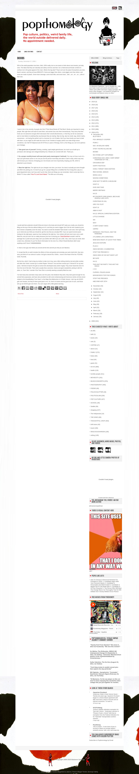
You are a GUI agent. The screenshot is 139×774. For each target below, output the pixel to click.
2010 (93, 129)
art (91, 330)
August (95, 295)
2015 (93, 114)
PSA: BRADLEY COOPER (101, 139)
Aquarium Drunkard (100, 692)
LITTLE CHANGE (98, 216)
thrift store (94, 424)
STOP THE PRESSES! (100, 278)
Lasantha (68, 771)
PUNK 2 (95, 142)
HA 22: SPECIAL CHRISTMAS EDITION (106, 213)
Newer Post (21, 293)
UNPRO (95, 229)
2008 (93, 321)
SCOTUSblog (97, 708)
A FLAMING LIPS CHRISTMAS (103, 237)
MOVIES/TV (95, 377)
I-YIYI (95, 269)
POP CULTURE (96, 399)
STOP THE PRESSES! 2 (101, 252)
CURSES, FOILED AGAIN (101, 272)
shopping (94, 410)
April (95, 307)
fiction (92, 356)
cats (92, 341)
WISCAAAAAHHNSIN (98, 431)
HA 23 (95, 193)
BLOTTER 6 (97, 136)
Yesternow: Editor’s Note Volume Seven (105, 694)
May (94, 304)
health (93, 370)
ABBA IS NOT (97, 210)
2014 (93, 117)
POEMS (93, 388)
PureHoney (97, 725)
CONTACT (39, 52)
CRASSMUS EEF (99, 163)
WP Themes (53, 771)
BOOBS (20, 58)
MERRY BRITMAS (99, 190)
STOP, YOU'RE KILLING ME (102, 149)
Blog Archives (107, 58)
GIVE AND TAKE (98, 187)
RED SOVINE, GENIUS (100, 172)
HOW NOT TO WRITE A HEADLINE (104, 181)
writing (93, 435)
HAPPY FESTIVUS (99, 166)
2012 (93, 123)
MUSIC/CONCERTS (97, 381)
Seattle (93, 406)
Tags (117, 58)
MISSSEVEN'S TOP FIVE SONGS (104, 275)
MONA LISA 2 (97, 175)
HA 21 (95, 261)
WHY (94, 223)
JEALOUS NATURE (99, 243)
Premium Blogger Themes (79, 771)
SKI (94, 220)
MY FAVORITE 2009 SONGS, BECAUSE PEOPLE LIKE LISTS (106, 197)
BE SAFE (96, 258)
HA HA (93, 367)
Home (19, 52)
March (95, 310)
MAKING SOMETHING (100, 178)
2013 (93, 120)
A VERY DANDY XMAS (100, 226)
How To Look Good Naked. (39, 174)
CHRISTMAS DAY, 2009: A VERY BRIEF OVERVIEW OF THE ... (106, 159)
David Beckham (65, 236)
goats (92, 363)
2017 (93, 108)
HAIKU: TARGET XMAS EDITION (104, 169)
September (97, 292)
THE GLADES (97, 726)
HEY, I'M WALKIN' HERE (101, 146)
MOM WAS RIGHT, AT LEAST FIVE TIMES (107, 240)
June (95, 301)
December (96, 134)
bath (92, 334)
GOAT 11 (96, 184)
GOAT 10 (96, 207)
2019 (93, 101)
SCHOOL (94, 403)
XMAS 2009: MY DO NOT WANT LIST (105, 255)
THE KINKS (94, 417)
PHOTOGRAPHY (96, 385)
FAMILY (93, 352)
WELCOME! (95, 58)
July (94, 298)
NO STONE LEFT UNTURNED (103, 155)
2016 (93, 111)
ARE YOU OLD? (98, 204)
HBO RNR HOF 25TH (100, 281)
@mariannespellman (96, 506)
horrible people (95, 374)
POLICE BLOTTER (97, 392)
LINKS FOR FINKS (28, 52)
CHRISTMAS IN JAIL (100, 201)
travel (92, 428)
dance (93, 349)
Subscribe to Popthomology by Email (101, 740)
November (96, 286)
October (96, 289)
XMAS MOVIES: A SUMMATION (103, 249)
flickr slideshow (110, 497)
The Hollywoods (96, 413)
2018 (93, 104)
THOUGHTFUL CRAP (98, 421)
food (92, 359)
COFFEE (94, 345)
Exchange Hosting (93, 771)
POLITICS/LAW (96, 395)
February (96, 313)
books (93, 338)
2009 (93, 132)
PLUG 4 (95, 246)
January (96, 316)
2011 (93, 126)
